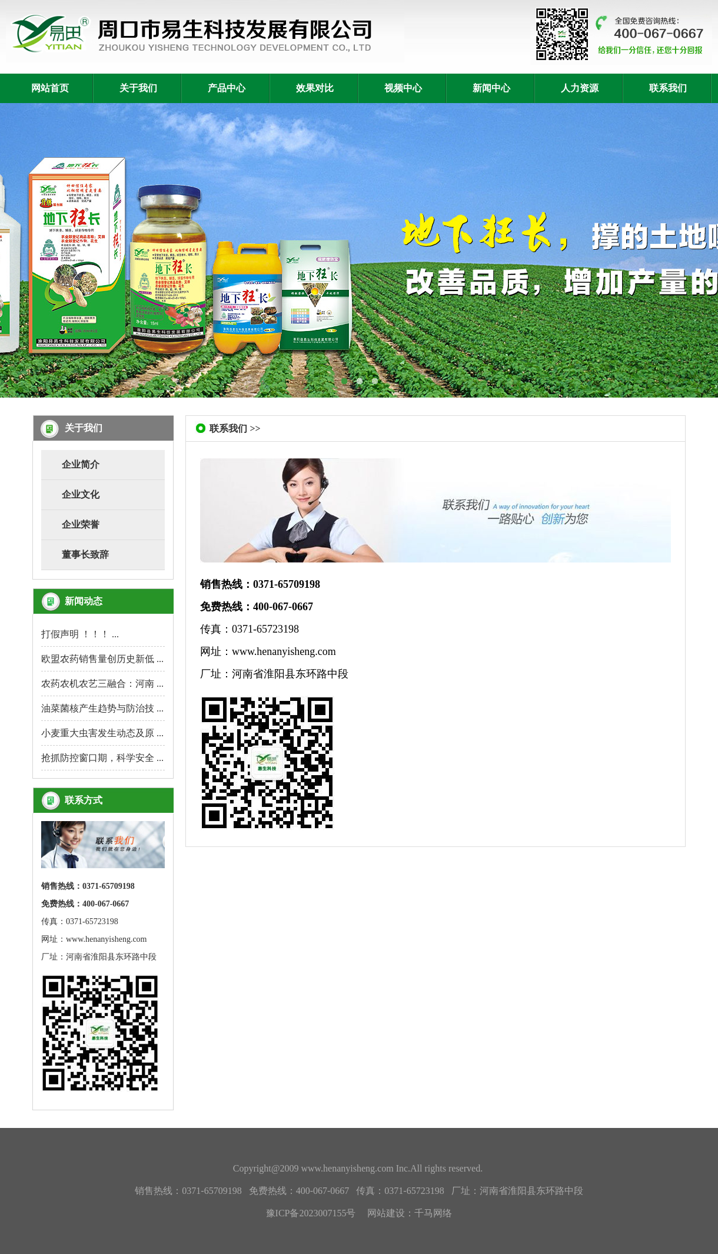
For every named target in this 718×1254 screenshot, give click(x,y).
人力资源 (580, 88)
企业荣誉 (80, 525)
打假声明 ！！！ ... (80, 634)
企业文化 (80, 494)
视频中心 (403, 88)
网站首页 (50, 88)
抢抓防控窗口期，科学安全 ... (102, 758)
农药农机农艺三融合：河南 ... (102, 684)
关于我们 (138, 88)
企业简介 (80, 464)
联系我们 (668, 88)
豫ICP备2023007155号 (311, 1213)
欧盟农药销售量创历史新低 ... (102, 659)
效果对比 (315, 88)
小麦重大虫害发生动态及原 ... (102, 733)
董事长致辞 (85, 555)
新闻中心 (491, 88)
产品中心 (226, 88)
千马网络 (433, 1213)
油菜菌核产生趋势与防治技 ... (102, 708)
